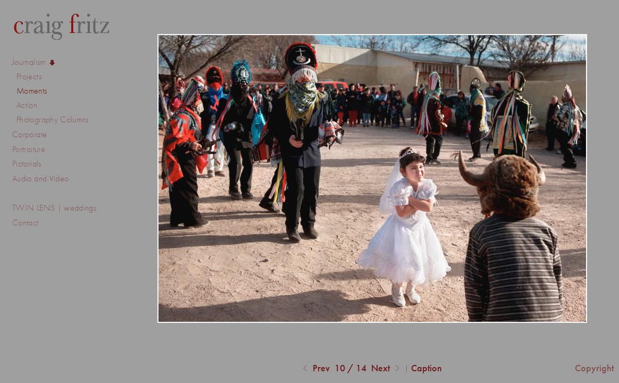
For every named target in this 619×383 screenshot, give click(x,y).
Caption (426, 368)
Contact (25, 223)
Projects (34, 76)
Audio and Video (46, 178)
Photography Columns (52, 119)
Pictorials (26, 164)
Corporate (35, 134)
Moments (31, 91)
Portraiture (28, 149)
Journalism (34, 62)
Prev (315, 368)
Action (26, 105)
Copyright (594, 368)
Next (387, 368)
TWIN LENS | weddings (54, 208)
